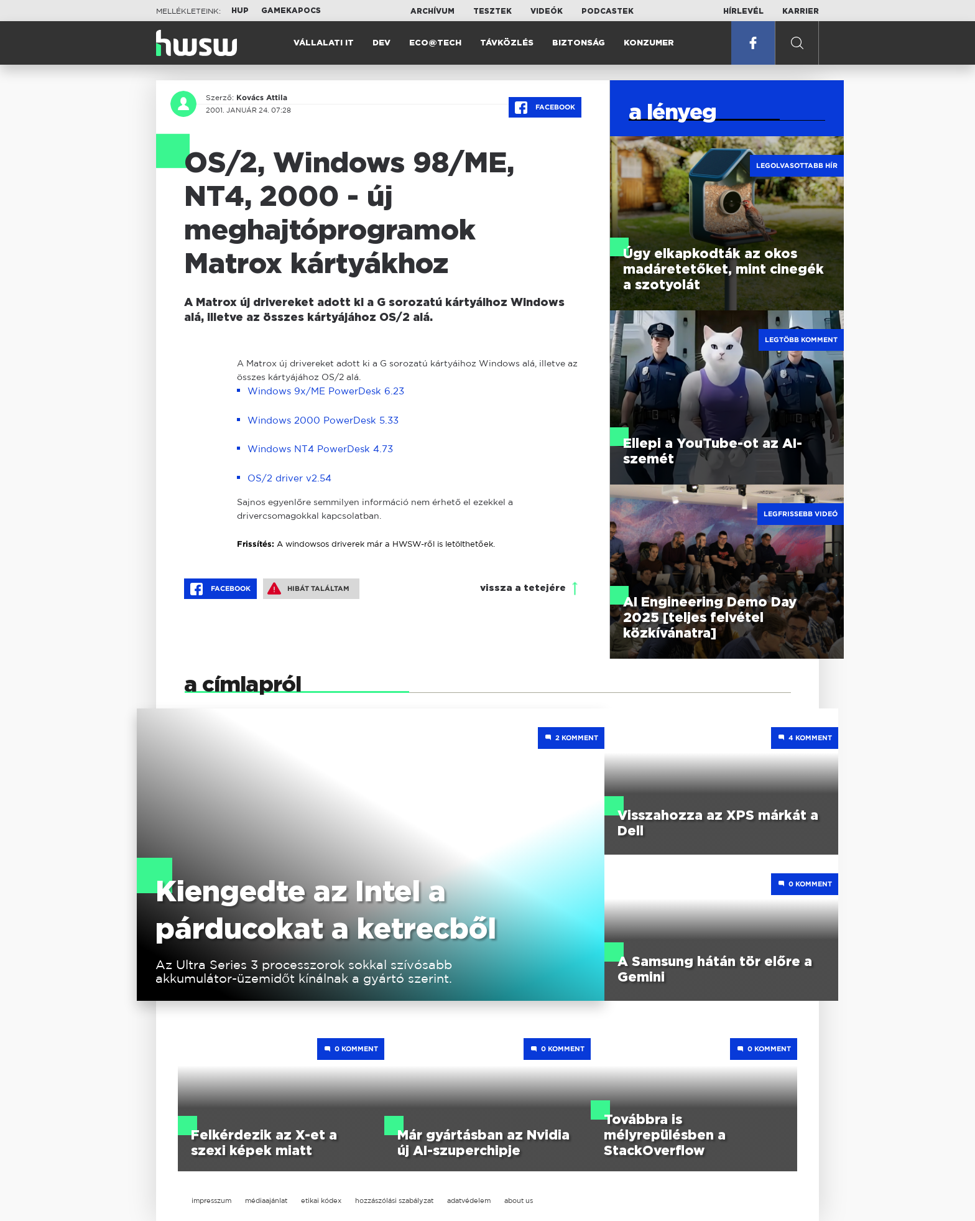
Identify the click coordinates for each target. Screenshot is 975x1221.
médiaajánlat (266, 1200)
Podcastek (607, 11)
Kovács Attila (261, 98)
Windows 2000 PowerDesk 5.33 (323, 420)
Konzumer (649, 43)
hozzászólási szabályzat (394, 1200)
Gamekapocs (291, 10)
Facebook (545, 107)
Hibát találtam (308, 588)
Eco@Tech (435, 43)
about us (518, 1200)
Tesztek (492, 11)
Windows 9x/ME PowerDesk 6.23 (325, 391)
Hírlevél (743, 11)
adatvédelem (469, 1200)
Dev (381, 43)
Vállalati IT (323, 43)
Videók (546, 11)
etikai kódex (321, 1200)
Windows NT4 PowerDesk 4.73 (320, 448)
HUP (240, 10)
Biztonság (578, 43)
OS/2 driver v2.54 (289, 478)
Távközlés (507, 43)
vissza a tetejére (523, 588)
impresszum (211, 1200)
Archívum (432, 11)
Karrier (800, 11)
